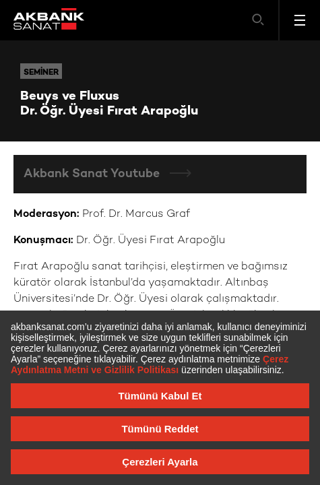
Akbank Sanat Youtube (93, 174)
